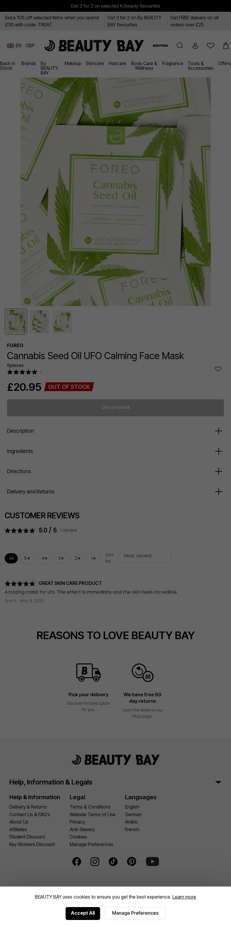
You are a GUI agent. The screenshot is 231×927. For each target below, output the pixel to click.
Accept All (83, 913)
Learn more (184, 897)
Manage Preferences (135, 913)
